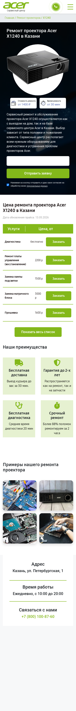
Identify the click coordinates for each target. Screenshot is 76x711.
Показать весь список (38, 332)
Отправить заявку (38, 173)
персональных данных (37, 186)
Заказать (59, 242)
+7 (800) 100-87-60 (38, 616)
